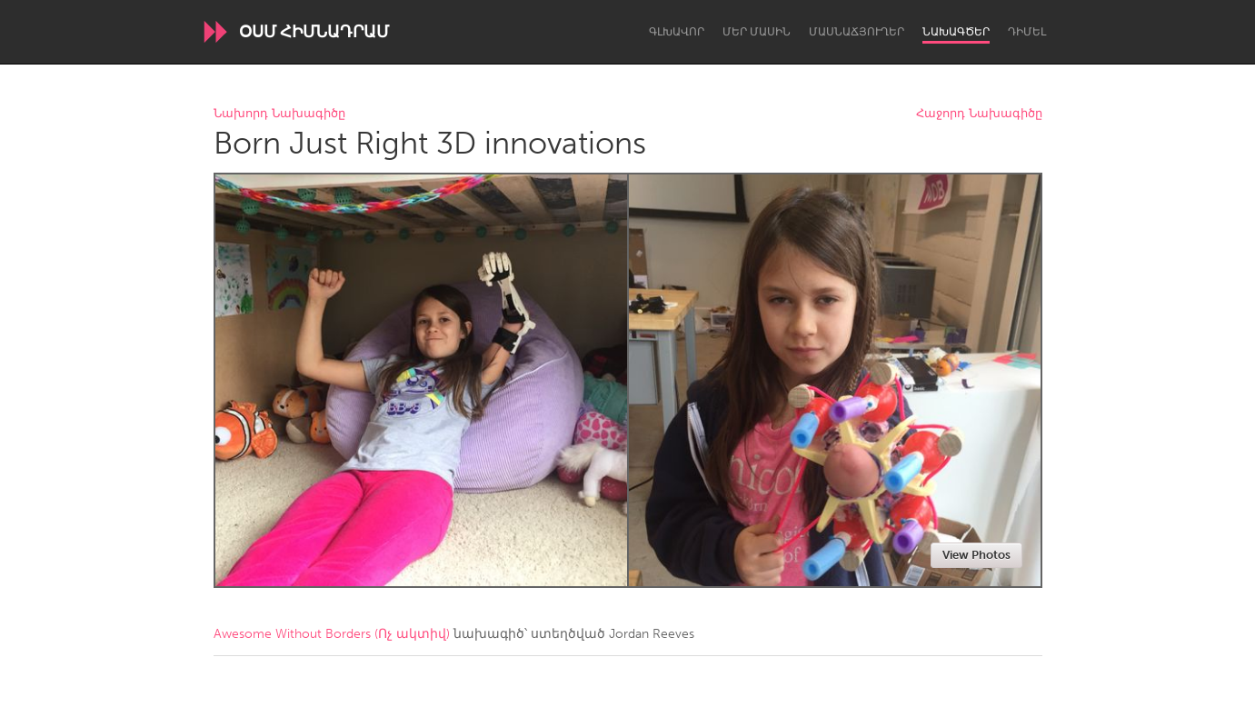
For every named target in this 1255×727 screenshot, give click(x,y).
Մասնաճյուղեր (856, 31)
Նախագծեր (956, 31)
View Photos (976, 555)
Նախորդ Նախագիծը (279, 114)
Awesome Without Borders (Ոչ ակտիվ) (332, 634)
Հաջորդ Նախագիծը (979, 114)
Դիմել (1027, 31)
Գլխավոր (676, 31)
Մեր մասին (756, 31)
